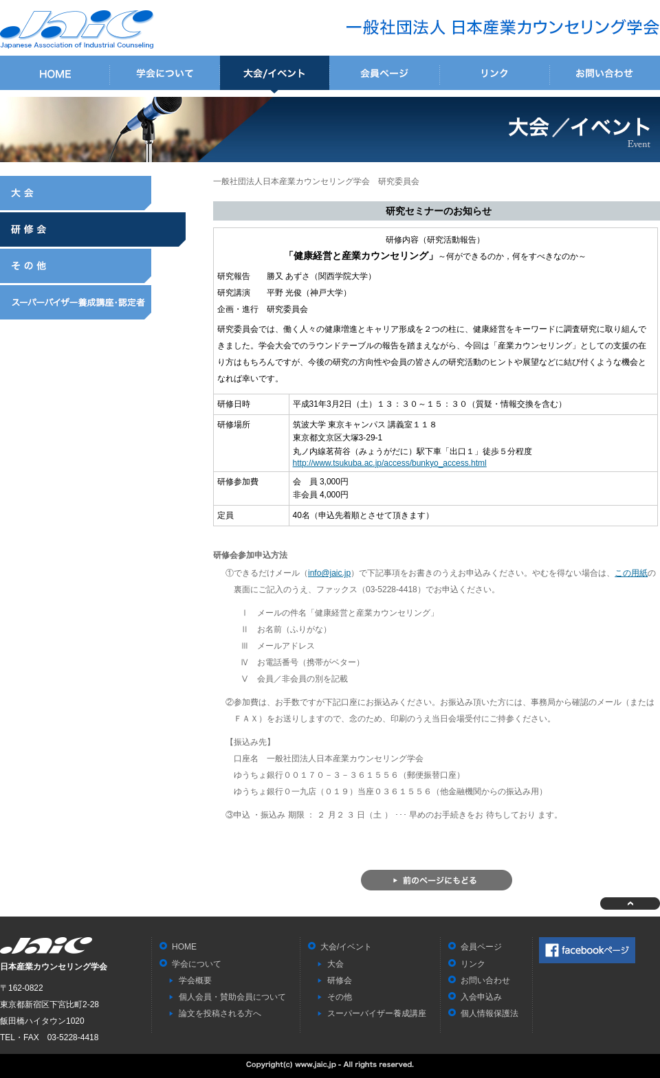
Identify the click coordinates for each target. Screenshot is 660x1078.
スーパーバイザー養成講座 (93, 302)
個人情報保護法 (489, 1013)
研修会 (93, 229)
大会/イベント (275, 74)
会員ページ (385, 74)
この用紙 (631, 573)
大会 (93, 193)
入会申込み (481, 997)
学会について (165, 74)
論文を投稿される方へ (220, 1013)
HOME (55, 74)
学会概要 (195, 980)
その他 (93, 266)
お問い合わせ (605, 74)
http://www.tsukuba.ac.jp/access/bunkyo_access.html (390, 463)
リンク (495, 74)
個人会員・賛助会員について (232, 997)
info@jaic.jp (329, 573)
